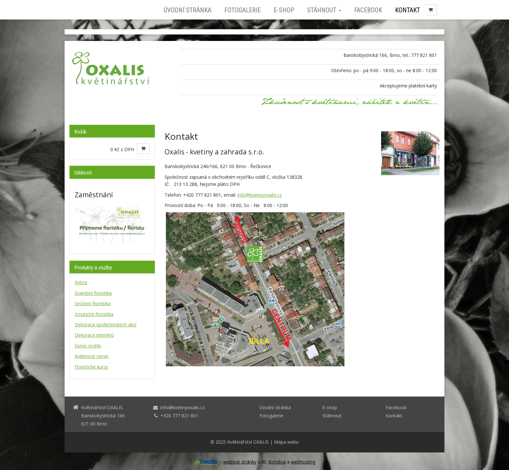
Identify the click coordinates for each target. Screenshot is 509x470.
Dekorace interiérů (94, 335)
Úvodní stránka (187, 10)
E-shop (284, 10)
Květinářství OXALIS (248, 442)
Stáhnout (324, 10)
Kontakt (407, 10)
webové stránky (239, 462)
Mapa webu (286, 442)
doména (277, 462)
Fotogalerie (242, 10)
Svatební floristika (93, 293)
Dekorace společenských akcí (105, 324)
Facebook (368, 10)
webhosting (303, 462)
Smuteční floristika (94, 314)
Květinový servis (91, 356)
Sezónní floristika (92, 303)
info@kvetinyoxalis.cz (259, 195)
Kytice (81, 282)
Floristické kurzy (91, 367)
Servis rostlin (88, 346)
